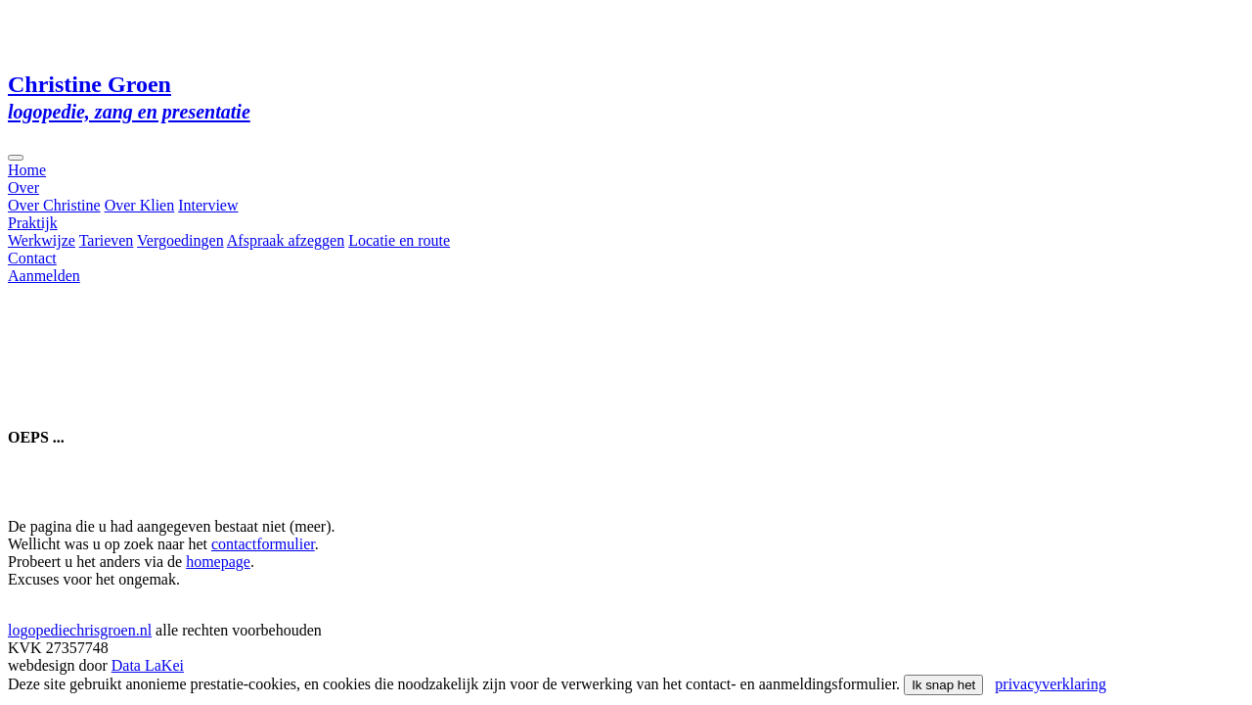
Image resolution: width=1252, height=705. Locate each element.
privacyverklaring (1050, 684)
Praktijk (33, 222)
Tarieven (106, 240)
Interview (208, 205)
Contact (32, 258)
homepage (218, 561)
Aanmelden (44, 275)
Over (23, 187)
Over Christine (54, 205)
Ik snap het (943, 685)
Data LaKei (148, 665)
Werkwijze (41, 240)
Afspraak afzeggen (285, 240)
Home (27, 170)
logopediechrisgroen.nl (80, 630)
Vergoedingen (180, 240)
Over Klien (140, 205)
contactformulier (263, 544)
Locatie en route (399, 240)
